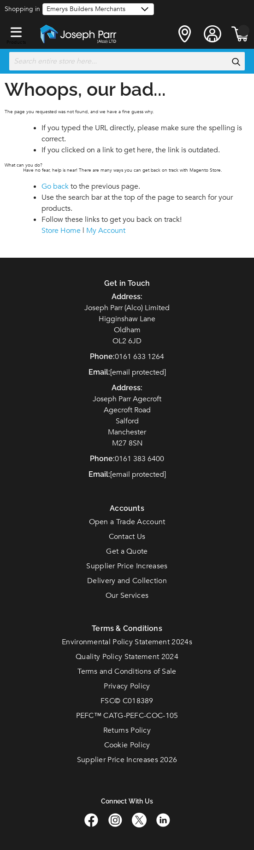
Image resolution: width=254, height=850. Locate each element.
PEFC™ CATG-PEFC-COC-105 (127, 716)
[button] (16, 30)
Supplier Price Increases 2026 (127, 760)
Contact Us (127, 537)
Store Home (61, 231)
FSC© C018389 (127, 701)
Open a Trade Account (127, 522)
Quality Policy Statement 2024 (127, 657)
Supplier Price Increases (126, 566)
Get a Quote (127, 551)
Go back (55, 186)
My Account (105, 231)
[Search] (235, 61)
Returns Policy (127, 730)
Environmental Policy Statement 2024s (127, 642)
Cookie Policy (127, 745)
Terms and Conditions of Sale (126, 671)
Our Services (127, 595)
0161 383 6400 (139, 459)
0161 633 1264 (139, 357)
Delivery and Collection (127, 581)
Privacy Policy (127, 686)
